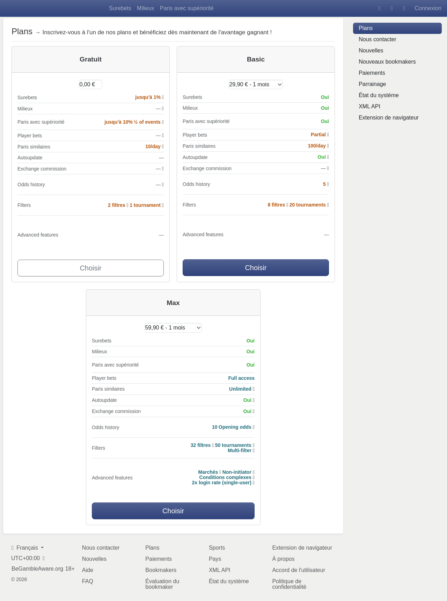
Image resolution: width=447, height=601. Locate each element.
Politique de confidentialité (289, 584)
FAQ (87, 581)
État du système (379, 95)
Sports (217, 548)
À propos (283, 559)
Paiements (372, 73)
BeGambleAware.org (37, 569)
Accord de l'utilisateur (298, 570)
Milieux (145, 8)
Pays (215, 559)
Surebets (120, 8)
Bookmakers (160, 570)
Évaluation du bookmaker (162, 584)
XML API (369, 106)
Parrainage (372, 84)
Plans (366, 28)
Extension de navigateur (389, 118)
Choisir (90, 268)
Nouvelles (371, 50)
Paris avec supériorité (187, 8)
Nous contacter (377, 39)
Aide (87, 570)
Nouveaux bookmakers (387, 62)
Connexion (428, 8)
